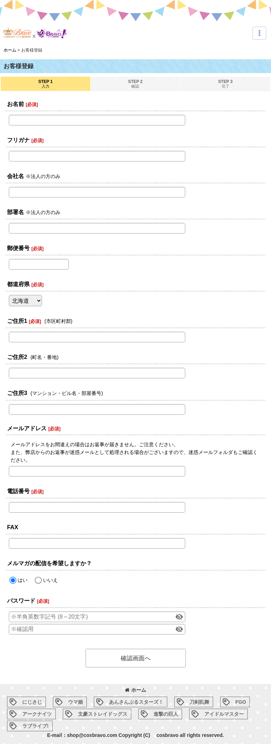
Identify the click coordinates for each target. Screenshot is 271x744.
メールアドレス (27, 428)
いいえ (50, 580)
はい (23, 580)
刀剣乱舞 (199, 702)
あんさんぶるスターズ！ (136, 702)
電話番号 (18, 491)
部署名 (15, 212)
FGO (240, 702)
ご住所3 (17, 393)
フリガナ (18, 140)
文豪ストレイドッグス (102, 714)
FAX (12, 527)
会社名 (15, 176)
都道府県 (18, 284)
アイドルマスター (224, 714)
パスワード (21, 600)
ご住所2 (17, 357)
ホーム (135, 690)
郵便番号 (18, 248)
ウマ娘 (75, 702)
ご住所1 (17, 321)
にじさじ (32, 702)
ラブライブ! (35, 726)
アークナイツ (37, 714)
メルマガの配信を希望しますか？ (49, 563)
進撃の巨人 (165, 714)
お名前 (15, 104)
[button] (259, 33)
